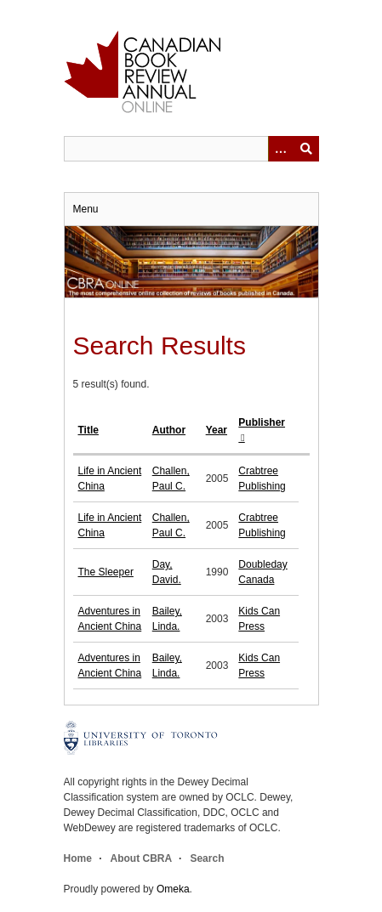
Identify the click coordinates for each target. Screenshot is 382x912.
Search (207, 858)
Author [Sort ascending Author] (168, 430)
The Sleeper (106, 572)
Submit (306, 148)
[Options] (281, 148)
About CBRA (141, 858)
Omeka (173, 889)
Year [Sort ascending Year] (216, 430)
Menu (86, 209)
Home (78, 858)
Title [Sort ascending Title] (88, 430)
